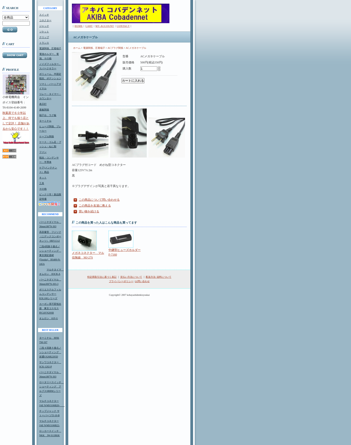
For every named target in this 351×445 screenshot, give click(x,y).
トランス (44, 42)
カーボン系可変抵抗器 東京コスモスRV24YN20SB (50, 308)
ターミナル (45, 120)
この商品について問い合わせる (99, 199)
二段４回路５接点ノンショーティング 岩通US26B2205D (50, 352)
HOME (79, 26)
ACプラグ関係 (115, 48)
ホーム (76, 48)
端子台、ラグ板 (47, 115)
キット (43, 177)
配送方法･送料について (158, 277)
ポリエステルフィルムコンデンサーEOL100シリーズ (50, 294)
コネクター (45, 20)
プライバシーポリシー (121, 281)
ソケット (44, 31)
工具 (41, 183)
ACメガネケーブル (136, 48)
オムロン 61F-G (48, 318)
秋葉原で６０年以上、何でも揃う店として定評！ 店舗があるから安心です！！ (15, 127)
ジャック (44, 26)
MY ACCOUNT (105, 26)
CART (89, 26)
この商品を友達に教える (95, 205)
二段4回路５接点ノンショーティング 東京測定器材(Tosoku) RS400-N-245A (50, 255)
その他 (43, 189)
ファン (43, 152)
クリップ (44, 37)
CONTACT (123, 26)
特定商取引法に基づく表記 (102, 277)
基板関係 (44, 109)
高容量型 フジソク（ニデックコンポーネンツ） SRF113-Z (50, 236)
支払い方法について (131, 277)
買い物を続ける (89, 211)
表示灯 (43, 104)
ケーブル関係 (46, 136)
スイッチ (44, 14)
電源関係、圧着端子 (50, 48)
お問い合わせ (142, 281)
